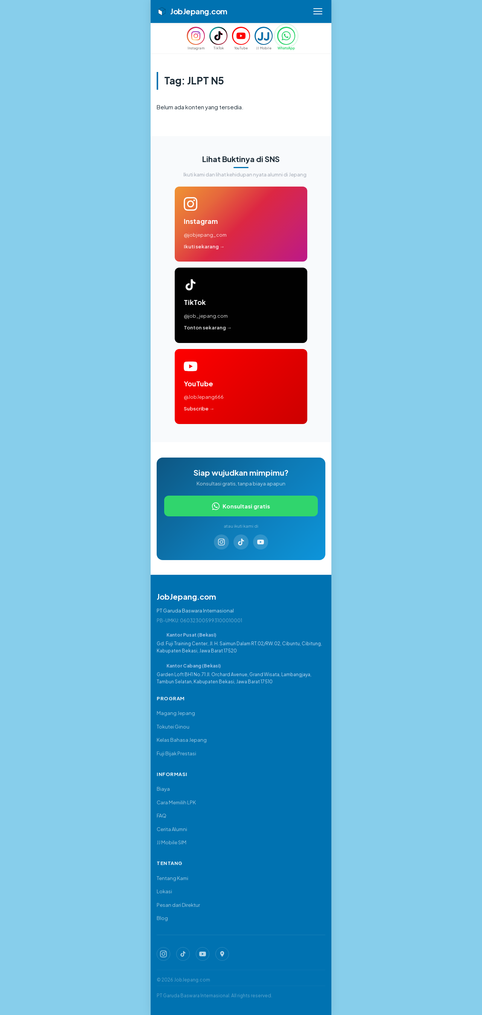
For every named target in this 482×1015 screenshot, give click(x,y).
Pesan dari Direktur (178, 905)
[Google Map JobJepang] (222, 954)
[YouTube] (260, 543)
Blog (162, 918)
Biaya (163, 789)
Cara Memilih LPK (176, 802)
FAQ (161, 816)
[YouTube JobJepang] (202, 954)
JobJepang (192, 11)
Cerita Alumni (172, 829)
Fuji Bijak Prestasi (176, 753)
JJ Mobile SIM (171, 842)
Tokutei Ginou (173, 727)
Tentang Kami (172, 878)
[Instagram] (221, 543)
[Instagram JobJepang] (163, 954)
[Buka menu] (317, 11)
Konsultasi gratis (241, 507)
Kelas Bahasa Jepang (182, 740)
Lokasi (164, 891)
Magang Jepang (176, 713)
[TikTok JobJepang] (183, 954)
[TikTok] (241, 543)
